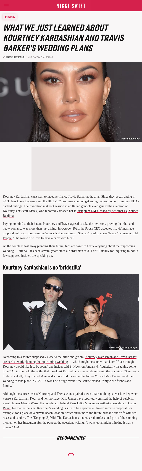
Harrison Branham (15, 56)
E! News (75, 366)
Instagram (29, 422)
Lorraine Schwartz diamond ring (54, 233)
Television (10, 16)
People (7, 238)
